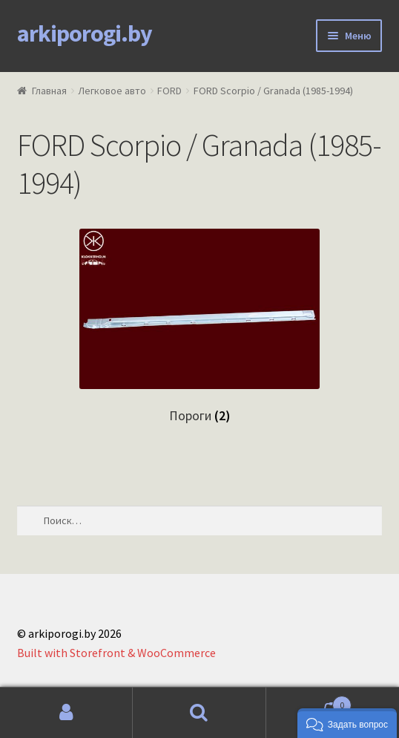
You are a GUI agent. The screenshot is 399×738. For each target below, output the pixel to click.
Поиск (199, 713)
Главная (49, 90)
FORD (169, 90)
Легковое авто (112, 90)
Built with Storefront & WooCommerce (116, 652)
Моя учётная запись (66, 713)
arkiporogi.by (84, 33)
